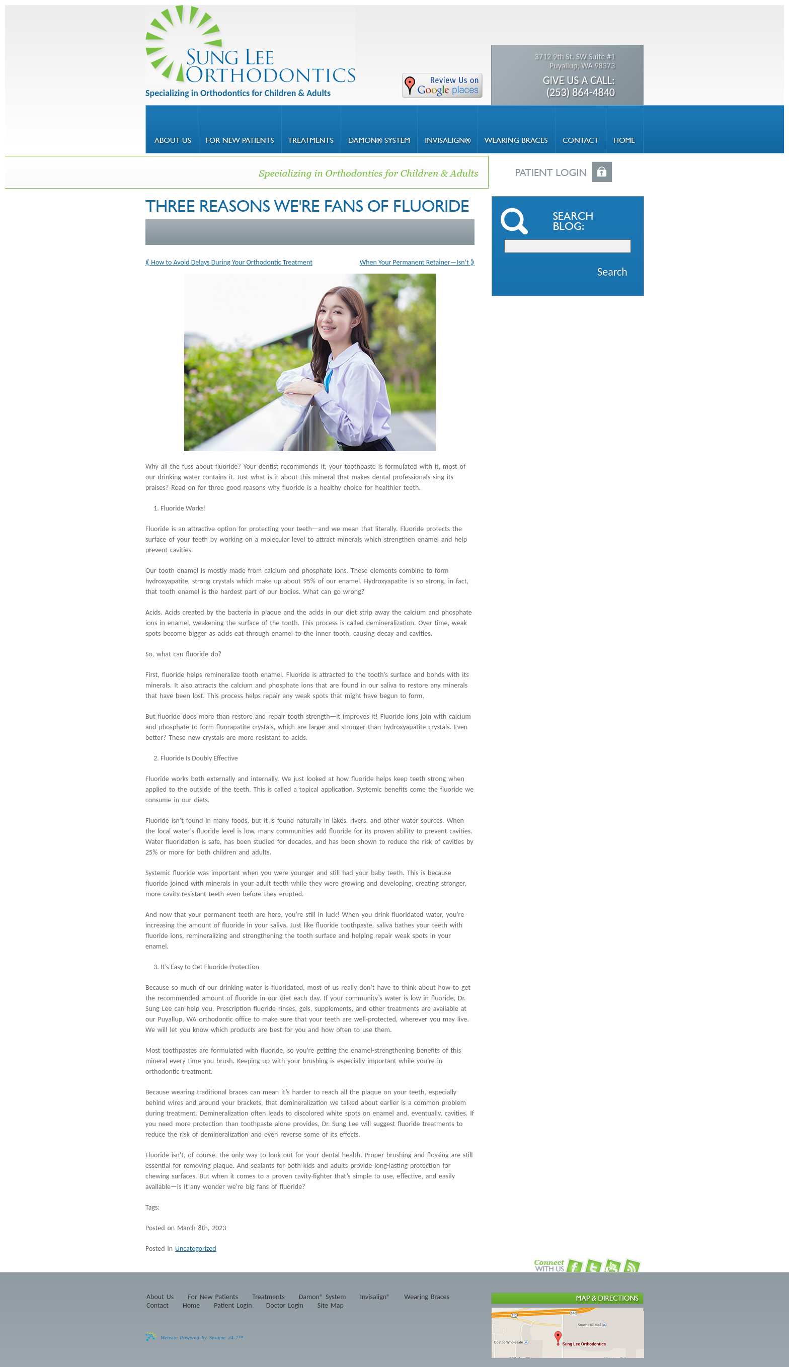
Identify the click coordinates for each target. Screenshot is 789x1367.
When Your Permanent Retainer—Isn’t (414, 262)
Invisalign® (375, 1297)
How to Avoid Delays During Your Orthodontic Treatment (231, 262)
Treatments (268, 1297)
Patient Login (233, 1306)
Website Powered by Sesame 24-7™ (202, 1337)
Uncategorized (195, 1248)
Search (612, 272)
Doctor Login (284, 1306)
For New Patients (213, 1297)
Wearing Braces (426, 1297)
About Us (160, 1297)
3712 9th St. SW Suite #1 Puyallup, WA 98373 (569, 75)
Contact (157, 1306)
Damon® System (322, 1297)
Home (191, 1306)
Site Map (331, 1306)
